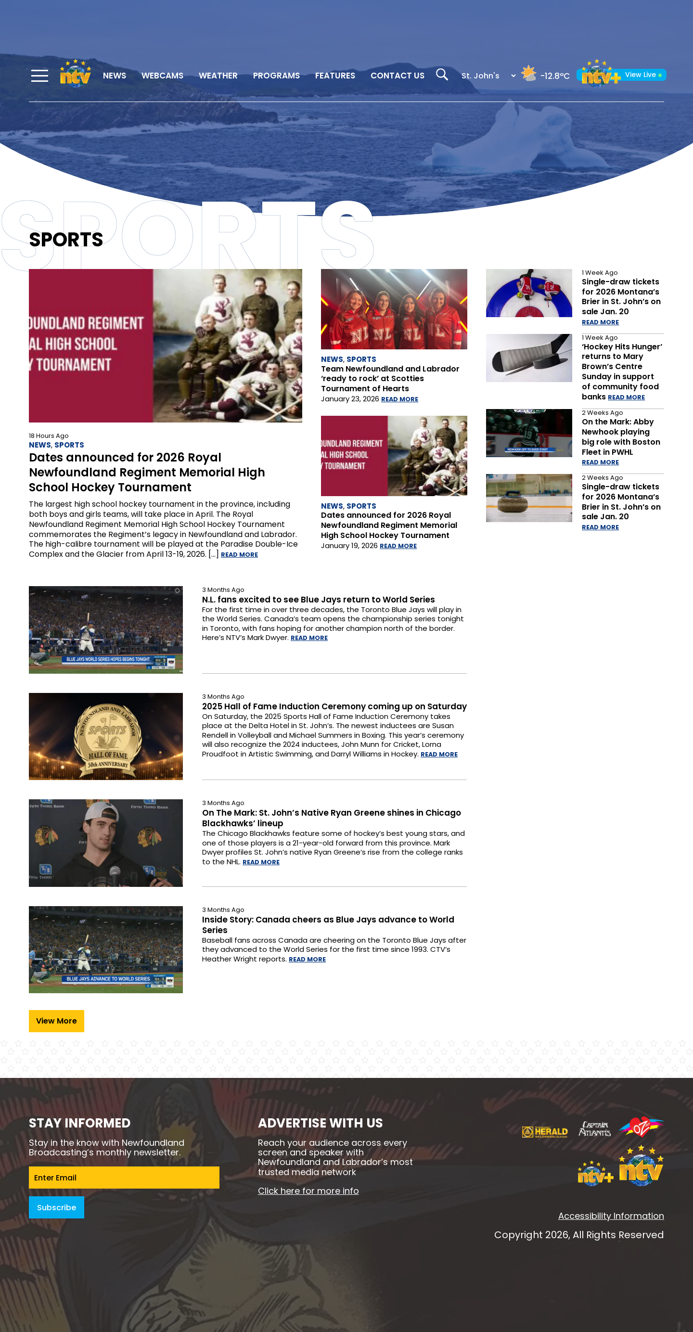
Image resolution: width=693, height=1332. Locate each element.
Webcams (162, 75)
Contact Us (397, 75)
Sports (69, 445)
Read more (239, 555)
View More (56, 1020)
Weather (218, 75)
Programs (276, 75)
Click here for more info (308, 1191)
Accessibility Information (611, 1216)
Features (335, 75)
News (114, 75)
